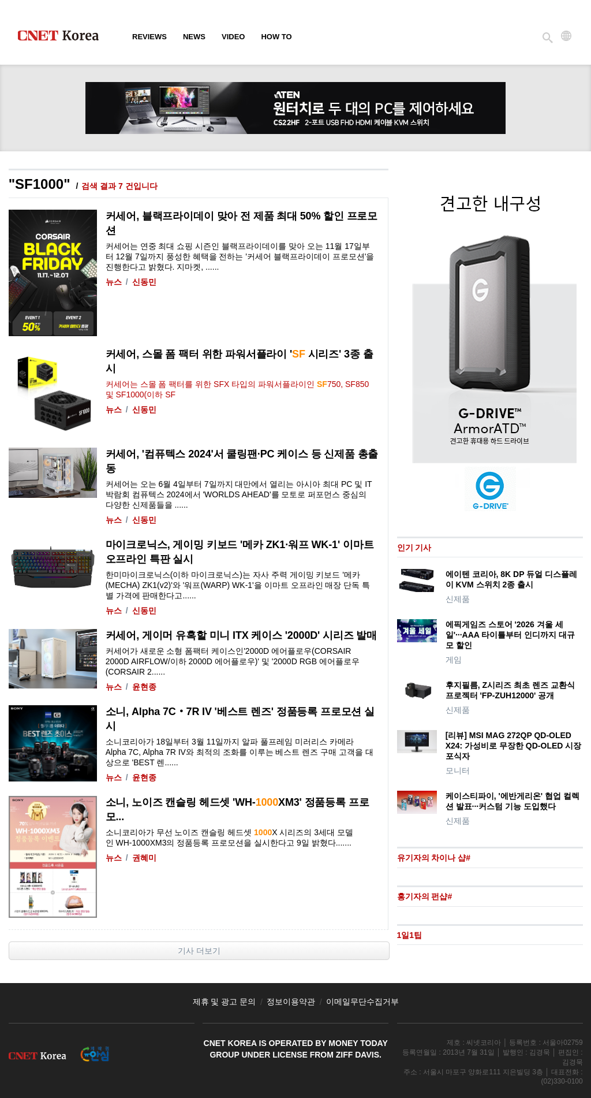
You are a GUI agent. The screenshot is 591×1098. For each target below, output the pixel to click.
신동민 (144, 281)
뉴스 (114, 281)
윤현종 (144, 686)
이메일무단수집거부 (362, 1001)
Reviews (149, 36)
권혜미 (144, 857)
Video (233, 36)
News (194, 36)
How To (276, 36)
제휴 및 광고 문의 (224, 1001)
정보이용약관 (291, 1001)
